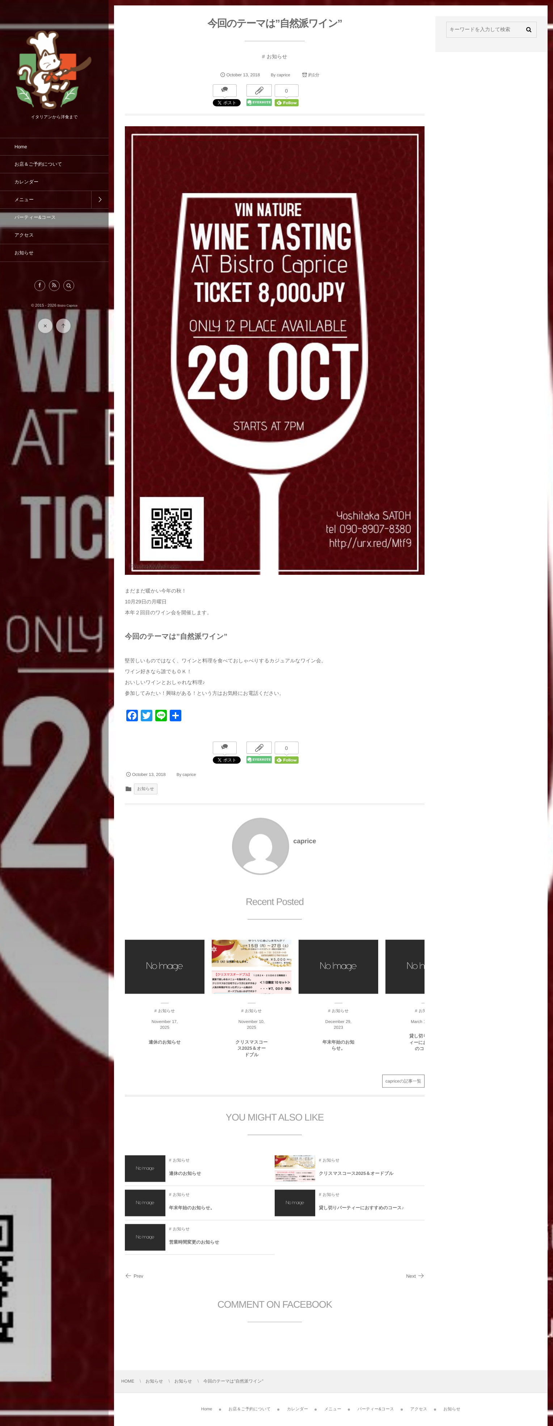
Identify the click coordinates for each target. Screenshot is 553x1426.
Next (415, 1276)
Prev (134, 1276)
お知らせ (277, 56)
